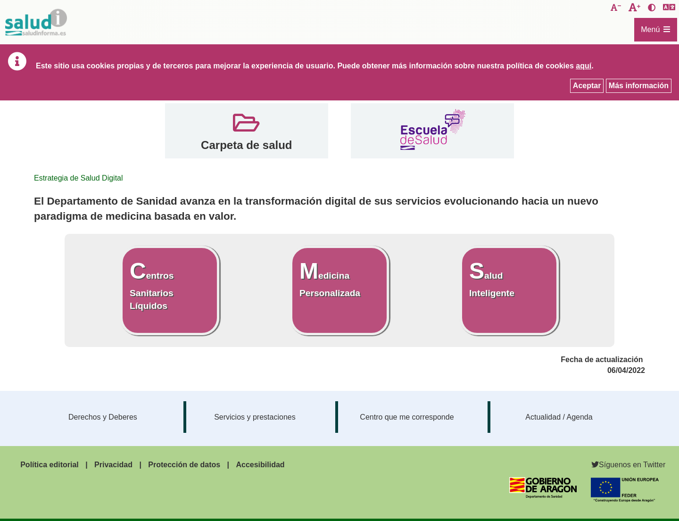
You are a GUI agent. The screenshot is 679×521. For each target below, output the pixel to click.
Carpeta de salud (246, 145)
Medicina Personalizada (329, 278)
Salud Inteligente (491, 278)
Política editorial (49, 465)
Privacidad (113, 465)
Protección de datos (184, 465)
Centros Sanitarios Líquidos (152, 284)
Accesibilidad (260, 465)
